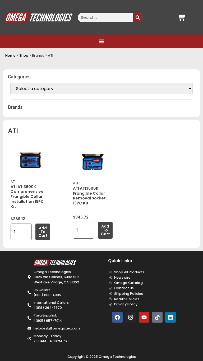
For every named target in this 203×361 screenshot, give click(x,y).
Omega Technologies (117, 356)
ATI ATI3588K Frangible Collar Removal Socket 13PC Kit (89, 196)
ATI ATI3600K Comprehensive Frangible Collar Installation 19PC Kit (27, 196)
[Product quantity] (21, 232)
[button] (101, 41)
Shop (23, 55)
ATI (13, 181)
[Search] (137, 17)
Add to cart (43, 231)
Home (10, 55)
